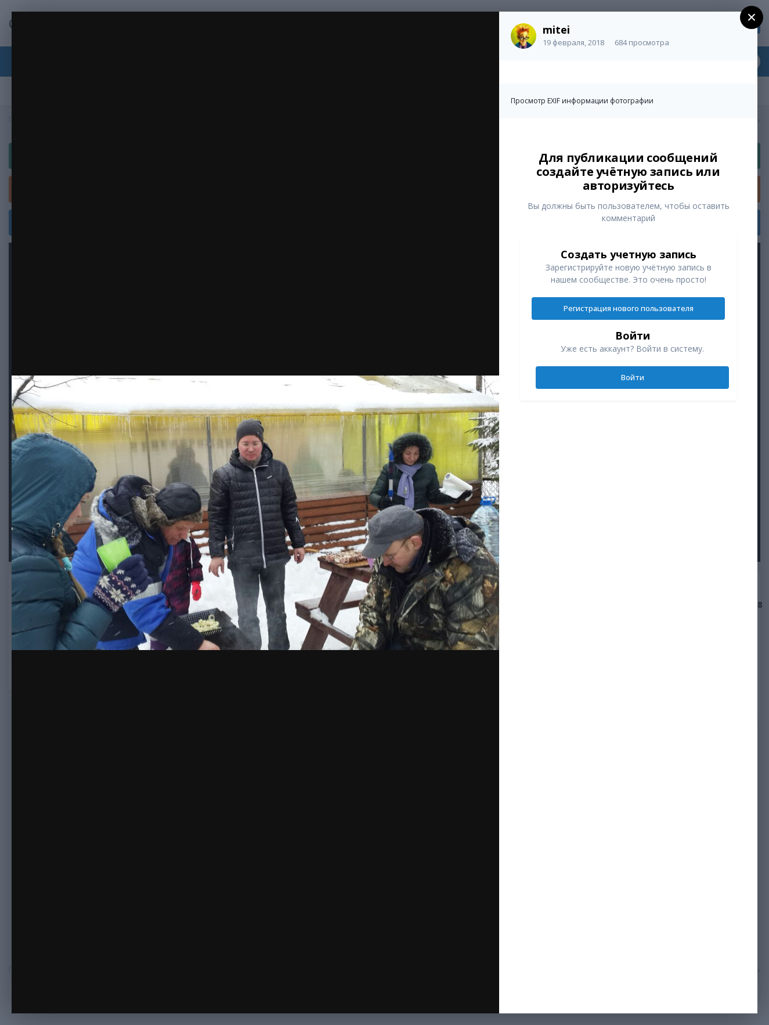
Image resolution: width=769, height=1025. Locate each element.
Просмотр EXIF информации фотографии (582, 101)
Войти (632, 377)
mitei (556, 30)
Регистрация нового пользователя (629, 308)
